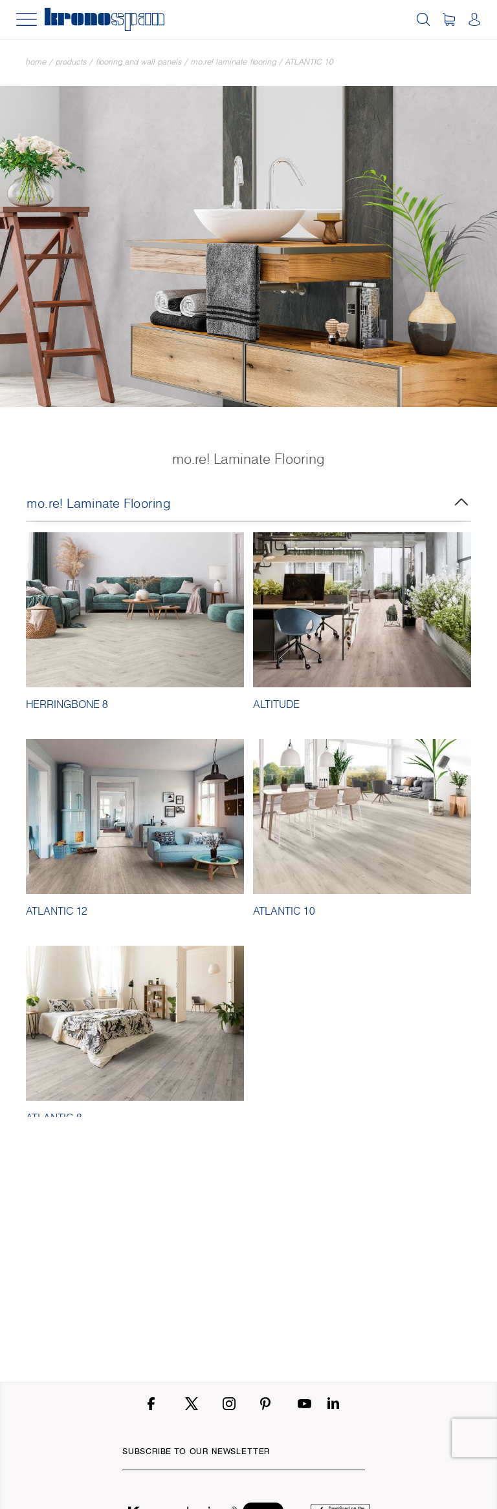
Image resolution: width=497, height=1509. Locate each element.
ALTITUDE (276, 704)
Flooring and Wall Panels (139, 61)
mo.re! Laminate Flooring (233, 61)
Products (71, 61)
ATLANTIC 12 (56, 911)
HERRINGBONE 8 (67, 704)
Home (36, 61)
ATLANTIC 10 (309, 61)
